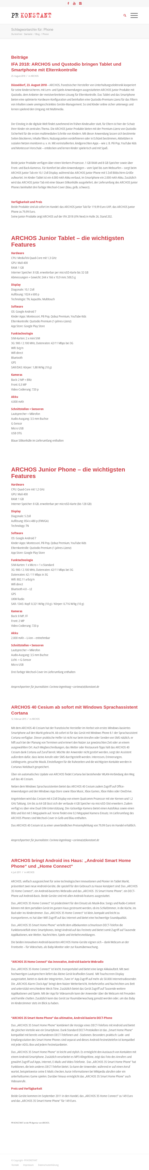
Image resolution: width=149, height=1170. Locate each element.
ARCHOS (35, 75)
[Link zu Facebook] (68, 3)
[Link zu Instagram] (80, 3)
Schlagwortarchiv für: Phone (32, 29)
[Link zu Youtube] (74, 3)
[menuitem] (15, 1165)
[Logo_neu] (61, 15)
